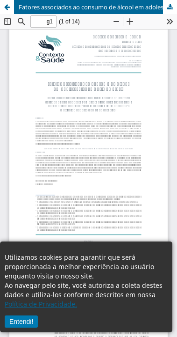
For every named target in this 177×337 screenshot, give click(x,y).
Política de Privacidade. (41, 304)
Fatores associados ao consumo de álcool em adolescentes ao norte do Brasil (98, 7)
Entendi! (21, 321)
